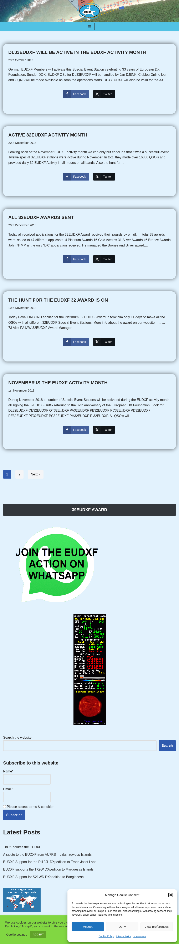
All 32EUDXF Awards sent (41, 217)
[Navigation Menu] (89, 26)
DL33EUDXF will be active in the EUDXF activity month (77, 52)
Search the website (17, 737)
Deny (122, 926)
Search (167, 745)
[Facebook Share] (76, 94)
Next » (35, 474)
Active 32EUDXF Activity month (47, 135)
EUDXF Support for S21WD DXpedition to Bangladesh (43, 877)
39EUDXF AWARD (89, 509)
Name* (27, 777)
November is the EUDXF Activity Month (58, 382)
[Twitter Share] (104, 94)
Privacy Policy (123, 936)
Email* (27, 794)
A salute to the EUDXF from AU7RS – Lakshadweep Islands (47, 854)
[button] (171, 895)
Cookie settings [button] (16, 934)
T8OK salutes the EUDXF (22, 847)
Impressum (139, 936)
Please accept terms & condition (28, 807)
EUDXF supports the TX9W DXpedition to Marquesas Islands (48, 869)
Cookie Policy (106, 936)
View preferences (157, 926)
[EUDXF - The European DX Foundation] (89, 11)
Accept (88, 926)
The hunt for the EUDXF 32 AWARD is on (58, 300)
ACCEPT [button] (38, 934)
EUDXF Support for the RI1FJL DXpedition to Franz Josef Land (50, 862)
